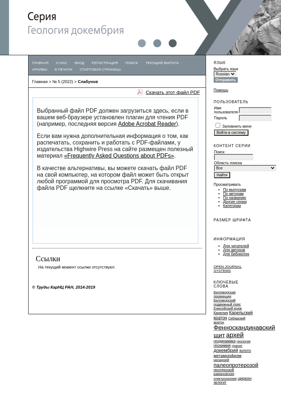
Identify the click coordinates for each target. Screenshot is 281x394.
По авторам (233, 194)
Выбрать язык (226, 69)
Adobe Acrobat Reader (147, 124)
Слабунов (88, 81)
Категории (232, 206)
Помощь (221, 90)
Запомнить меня (237, 126)
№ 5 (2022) (62, 81)
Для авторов (234, 250)
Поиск (131, 63)
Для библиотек (236, 254)
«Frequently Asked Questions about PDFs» (119, 156)
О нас (61, 63)
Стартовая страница (100, 69)
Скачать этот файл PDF (173, 92)
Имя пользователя (226, 110)
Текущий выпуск (162, 63)
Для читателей (236, 246)
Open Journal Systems (228, 268)
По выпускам (234, 190)
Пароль (220, 118)
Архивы (39, 69)
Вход (79, 63)
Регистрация (105, 63)
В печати (63, 69)
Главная (40, 63)
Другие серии (235, 202)
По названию (234, 198)
